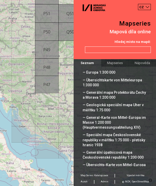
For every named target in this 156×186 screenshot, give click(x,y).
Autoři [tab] (84, 181)
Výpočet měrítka (135, 175)
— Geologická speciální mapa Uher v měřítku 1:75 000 (113, 107)
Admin (104, 181)
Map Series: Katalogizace (94, 175)
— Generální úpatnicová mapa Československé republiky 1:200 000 (113, 154)
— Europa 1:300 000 (99, 72)
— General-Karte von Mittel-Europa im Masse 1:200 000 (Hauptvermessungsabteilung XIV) (114, 122)
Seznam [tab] (87, 63)
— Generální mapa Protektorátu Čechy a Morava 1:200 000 (114, 94)
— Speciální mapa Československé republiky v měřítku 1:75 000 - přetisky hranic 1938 (114, 140)
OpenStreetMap (140, 181)
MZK (128, 181)
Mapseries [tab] (115, 63)
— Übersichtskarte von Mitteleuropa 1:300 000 (112, 82)
